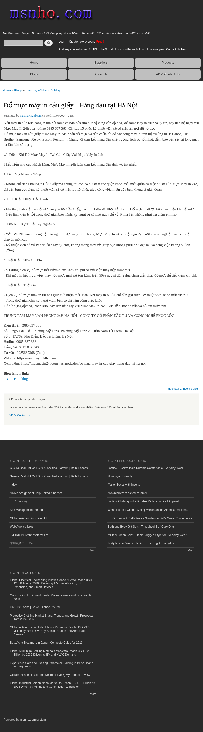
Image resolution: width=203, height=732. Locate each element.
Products (168, 62)
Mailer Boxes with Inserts (124, 484)
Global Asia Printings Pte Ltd (28, 518)
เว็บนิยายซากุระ (20, 501)
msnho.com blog (16, 379)
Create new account (82, 41)
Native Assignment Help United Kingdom (36, 493)
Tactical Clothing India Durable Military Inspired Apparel (143, 501)
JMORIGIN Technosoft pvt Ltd (29, 535)
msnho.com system (33, 719)
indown (14, 484)
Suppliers (101, 62)
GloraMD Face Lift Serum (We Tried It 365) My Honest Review (50, 675)
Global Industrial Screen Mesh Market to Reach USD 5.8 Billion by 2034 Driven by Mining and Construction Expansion (52, 684)
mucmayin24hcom (30, 115)
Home (34, 62)
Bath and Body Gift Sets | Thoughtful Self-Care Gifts (141, 526)
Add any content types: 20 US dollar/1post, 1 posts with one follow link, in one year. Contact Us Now (123, 49)
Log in (63, 41)
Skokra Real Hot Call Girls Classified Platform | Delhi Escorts (49, 468)
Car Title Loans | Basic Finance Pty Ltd (35, 607)
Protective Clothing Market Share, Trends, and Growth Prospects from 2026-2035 (51, 617)
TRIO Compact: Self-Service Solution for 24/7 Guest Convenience (150, 518)
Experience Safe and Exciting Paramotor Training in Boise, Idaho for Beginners (51, 664)
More (93, 550)
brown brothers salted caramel (127, 493)
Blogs (34, 74)
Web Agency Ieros (21, 526)
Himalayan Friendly (120, 476)
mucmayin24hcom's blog (43, 90)
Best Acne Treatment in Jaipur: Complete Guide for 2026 (46, 642)
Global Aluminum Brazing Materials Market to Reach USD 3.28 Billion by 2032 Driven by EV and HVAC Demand (50, 652)
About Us (100, 74)
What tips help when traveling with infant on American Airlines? (148, 510)
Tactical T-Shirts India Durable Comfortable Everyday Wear (145, 468)
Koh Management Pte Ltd (26, 510)
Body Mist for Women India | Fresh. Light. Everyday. (141, 543)
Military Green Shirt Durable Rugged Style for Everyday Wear (147, 535)
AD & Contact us (19, 415)
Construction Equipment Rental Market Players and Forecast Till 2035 (51, 597)
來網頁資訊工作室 (21, 543)
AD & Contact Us (168, 74)
